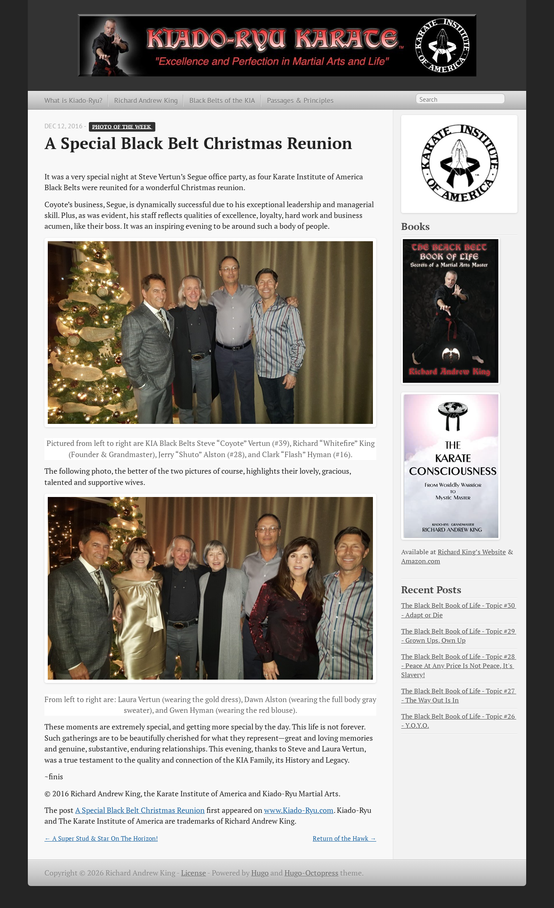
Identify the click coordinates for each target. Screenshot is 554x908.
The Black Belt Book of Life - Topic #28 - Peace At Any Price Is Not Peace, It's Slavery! (458, 665)
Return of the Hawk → (344, 838)
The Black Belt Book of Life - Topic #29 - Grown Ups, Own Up (458, 636)
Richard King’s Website (472, 552)
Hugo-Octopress (311, 873)
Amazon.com (420, 561)
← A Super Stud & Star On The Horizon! (101, 838)
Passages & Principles (300, 100)
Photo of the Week (122, 126)
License (193, 873)
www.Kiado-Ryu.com (298, 810)
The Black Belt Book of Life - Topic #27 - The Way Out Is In (458, 696)
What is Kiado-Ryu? (73, 100)
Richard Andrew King (146, 100)
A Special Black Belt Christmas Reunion (140, 810)
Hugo (260, 873)
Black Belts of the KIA (222, 100)
